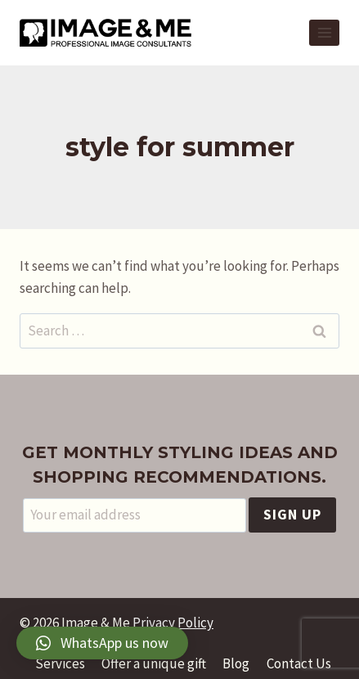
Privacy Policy (172, 623)
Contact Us (299, 663)
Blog (235, 663)
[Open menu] (324, 32)
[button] (102, 643)
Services (60, 663)
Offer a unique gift (153, 663)
